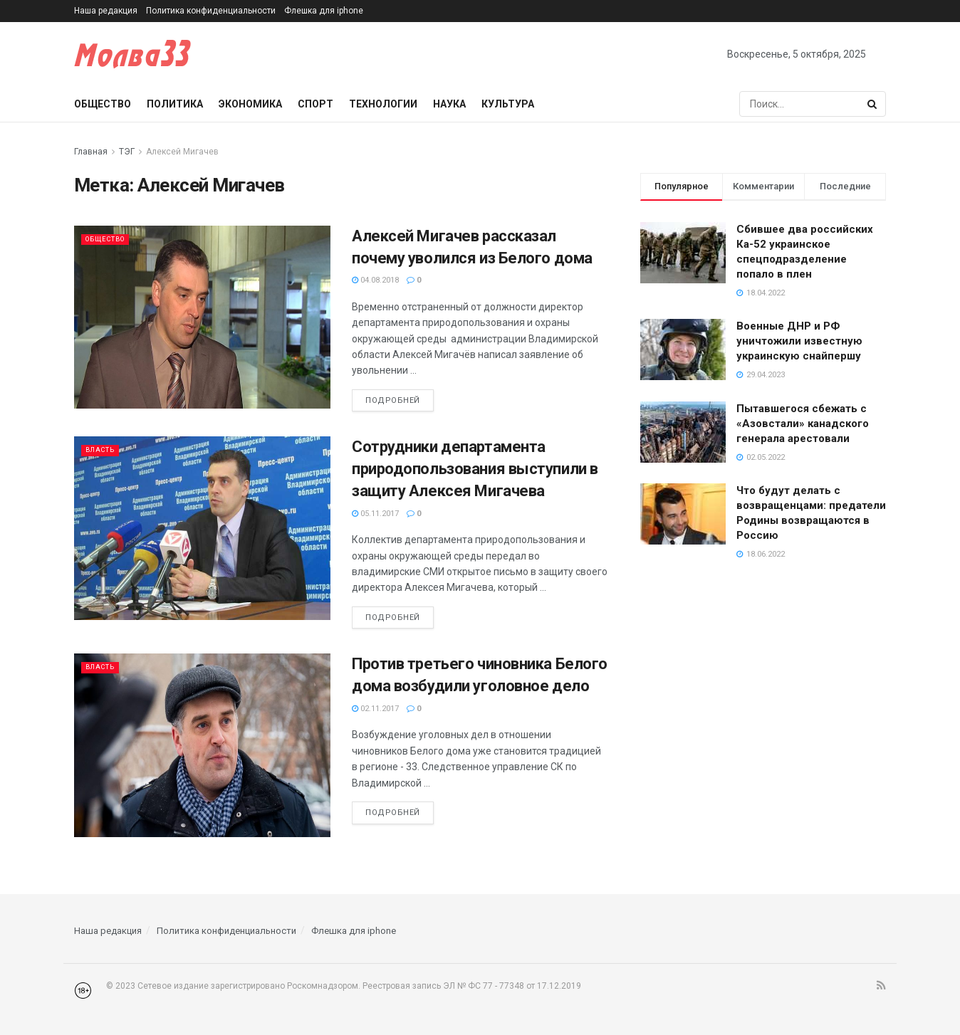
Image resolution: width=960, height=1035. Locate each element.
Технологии (383, 104)
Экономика (250, 104)
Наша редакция (105, 11)
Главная (91, 152)
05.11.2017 (375, 513)
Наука (449, 104)
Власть (103, 449)
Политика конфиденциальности (211, 11)
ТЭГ (127, 152)
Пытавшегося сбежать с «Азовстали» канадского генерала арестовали (802, 423)
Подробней (392, 400)
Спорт (315, 104)
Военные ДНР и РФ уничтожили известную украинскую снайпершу (799, 341)
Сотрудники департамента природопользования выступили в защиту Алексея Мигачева (475, 469)
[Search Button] (873, 104)
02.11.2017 (375, 708)
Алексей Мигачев (182, 152)
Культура (507, 104)
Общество (102, 104)
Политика (175, 104)
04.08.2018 (375, 280)
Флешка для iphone (323, 11)
